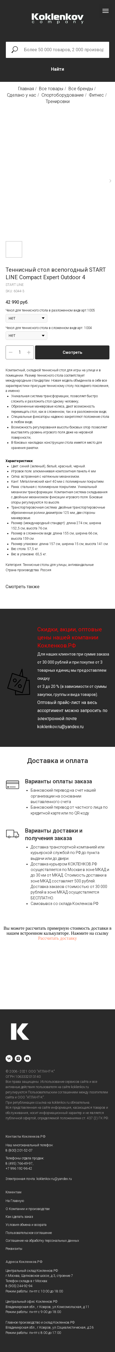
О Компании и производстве (28, 1209)
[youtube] (27, 1058)
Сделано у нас (21, 95)
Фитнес (96, 95)
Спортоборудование (62, 95)
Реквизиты (14, 1249)
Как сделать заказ (19, 1217)
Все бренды (80, 88)
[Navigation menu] (105, 11)
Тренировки (58, 101)
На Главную (15, 1201)
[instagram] (18, 1058)
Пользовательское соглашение (29, 1233)
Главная (26, 88)
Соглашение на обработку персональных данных (42, 1241)
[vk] (9, 1058)
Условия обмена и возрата (26, 1225)
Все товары (51, 88)
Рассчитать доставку (57, 938)
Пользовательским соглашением (53, 1092)
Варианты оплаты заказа (58, 781)
